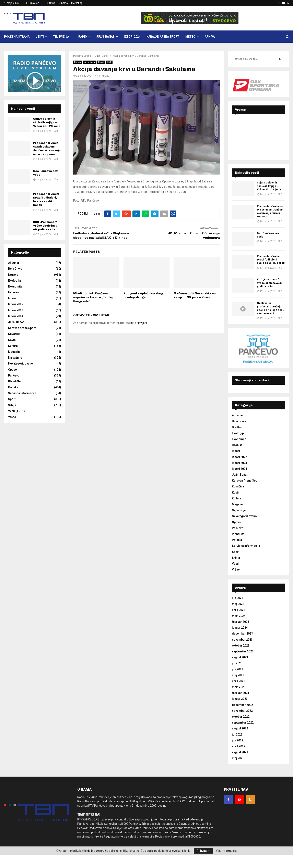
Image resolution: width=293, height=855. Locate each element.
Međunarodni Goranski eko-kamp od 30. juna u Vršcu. (195, 295)
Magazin (14, 351)
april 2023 (238, 681)
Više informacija (226, 850)
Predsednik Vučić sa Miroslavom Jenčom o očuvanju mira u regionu (47, 148)
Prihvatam (203, 850)
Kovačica (14, 333)
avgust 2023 (240, 657)
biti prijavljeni (138, 322)
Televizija (61, 36)
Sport (11, 399)
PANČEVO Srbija (258, 133)
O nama (63, 3)
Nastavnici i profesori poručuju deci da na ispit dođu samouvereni (270, 308)
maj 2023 (238, 675)
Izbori (12, 298)
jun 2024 (237, 598)
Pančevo (14, 375)
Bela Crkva (15, 268)
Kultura (13, 345)
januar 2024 (240, 627)
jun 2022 (237, 740)
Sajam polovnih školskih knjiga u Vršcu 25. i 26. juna (46, 122)
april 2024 (238, 610)
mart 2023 (238, 687)
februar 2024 (240, 621)
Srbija (12, 405)
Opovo (101, 62)
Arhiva (210, 36)
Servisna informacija (22, 393)
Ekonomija (15, 286)
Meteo (190, 36)
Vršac (12, 417)
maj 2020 (238, 758)
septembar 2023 (243, 651)
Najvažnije (15, 357)
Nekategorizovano (20, 363)
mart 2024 (238, 615)
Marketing (76, 3)
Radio (82, 36)
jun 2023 (237, 669)
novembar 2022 (242, 710)
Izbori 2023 (15, 310)
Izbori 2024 (132, 36)
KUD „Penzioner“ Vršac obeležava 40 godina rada (45, 225)
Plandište (14, 381)
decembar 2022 (242, 704)
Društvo (77, 62)
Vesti (40, 36)
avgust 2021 (240, 752)
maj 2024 (238, 603)
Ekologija (14, 280)
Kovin (12, 340)
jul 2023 (237, 663)
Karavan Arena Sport (162, 36)
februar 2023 (240, 692)
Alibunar (13, 262)
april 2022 (238, 746)
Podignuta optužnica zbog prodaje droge (143, 295)
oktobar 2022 (240, 716)
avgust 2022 (240, 728)
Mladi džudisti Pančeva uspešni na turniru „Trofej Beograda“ (93, 297)
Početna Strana (17, 36)
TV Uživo (50, 3)
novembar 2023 (242, 639)
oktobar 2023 (240, 645)
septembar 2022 (243, 722)
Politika (13, 387)
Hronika (13, 292)
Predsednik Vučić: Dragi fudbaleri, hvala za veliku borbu (46, 199)
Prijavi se (32, 3)
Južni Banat (105, 36)
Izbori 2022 (15, 304)
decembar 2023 (242, 633)
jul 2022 (237, 734)
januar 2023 (240, 698)
